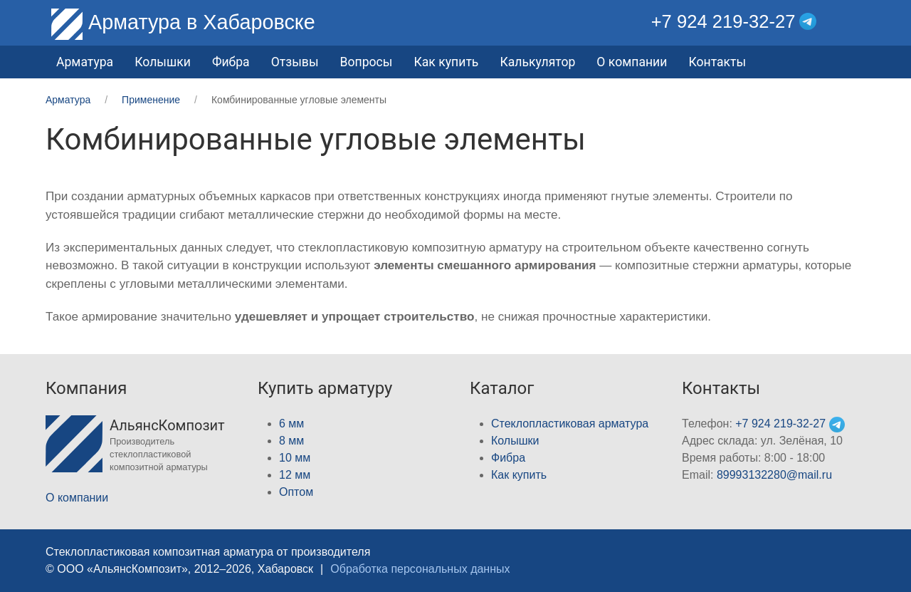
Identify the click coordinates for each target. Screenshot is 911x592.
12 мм (294, 475)
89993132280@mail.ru (774, 475)
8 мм (291, 441)
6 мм (291, 423)
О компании (631, 62)
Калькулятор (537, 62)
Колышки (515, 441)
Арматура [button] (84, 62)
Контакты (717, 62)
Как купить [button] (446, 62)
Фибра (231, 62)
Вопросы (366, 62)
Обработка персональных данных (420, 569)
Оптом (296, 492)
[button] (855, 22)
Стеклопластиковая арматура (569, 423)
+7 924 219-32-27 (723, 21)
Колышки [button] (163, 62)
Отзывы (295, 62)
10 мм (294, 458)
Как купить (519, 475)
